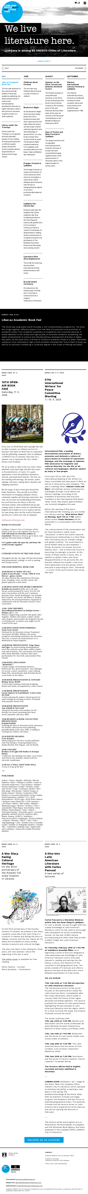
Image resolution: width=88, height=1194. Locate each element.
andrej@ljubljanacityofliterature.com (30, 1186)
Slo (78, 3)
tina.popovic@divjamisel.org (25, 1179)
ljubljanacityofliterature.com (13, 520)
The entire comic (10, 959)
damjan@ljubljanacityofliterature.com (28, 1182)
